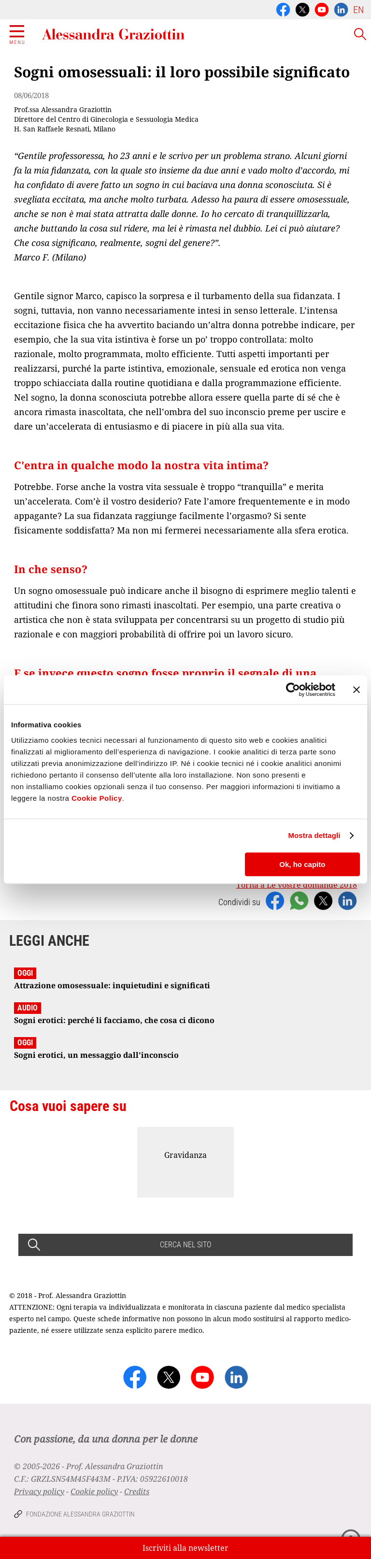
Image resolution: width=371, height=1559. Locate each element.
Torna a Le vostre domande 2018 (296, 885)
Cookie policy (94, 1491)
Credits (136, 1491)
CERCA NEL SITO (185, 1244)
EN (358, 9)
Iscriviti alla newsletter (185, 1548)
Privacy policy (39, 1491)
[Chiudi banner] (356, 689)
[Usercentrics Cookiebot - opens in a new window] (293, 689)
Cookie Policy (96, 798)
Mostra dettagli (314, 835)
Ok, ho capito (302, 864)
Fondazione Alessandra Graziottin (80, 1514)
